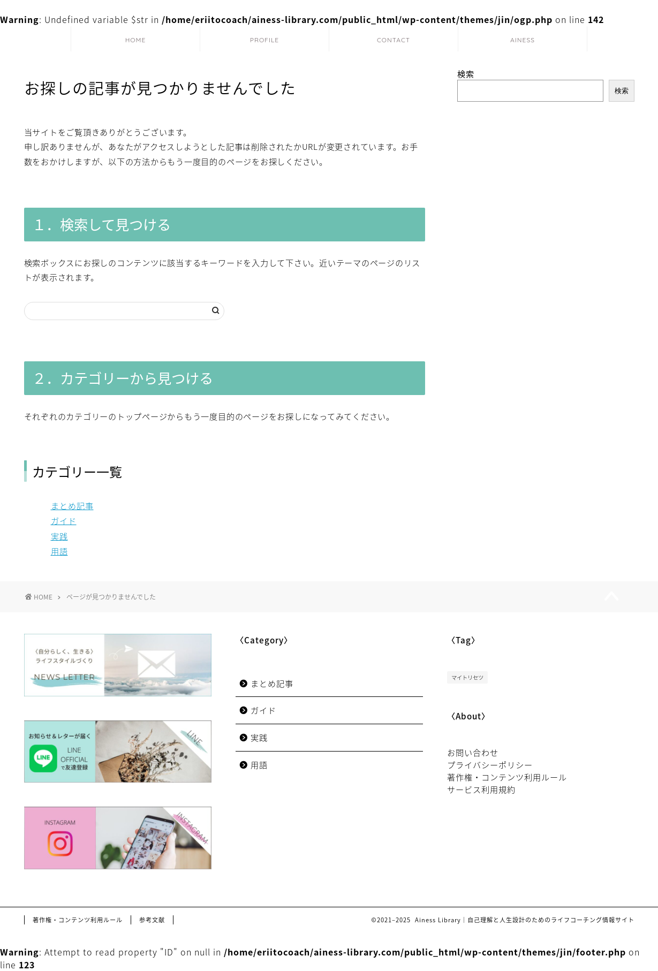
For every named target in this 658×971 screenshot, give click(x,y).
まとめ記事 (72, 505)
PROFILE (264, 40)
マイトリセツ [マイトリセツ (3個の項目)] (467, 677)
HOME (135, 40)
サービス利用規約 (481, 789)
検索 (465, 73)
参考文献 (152, 919)
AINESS (522, 40)
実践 (59, 536)
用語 (59, 551)
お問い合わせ (472, 752)
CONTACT (393, 40)
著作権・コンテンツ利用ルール (507, 777)
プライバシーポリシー (490, 764)
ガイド (64, 520)
